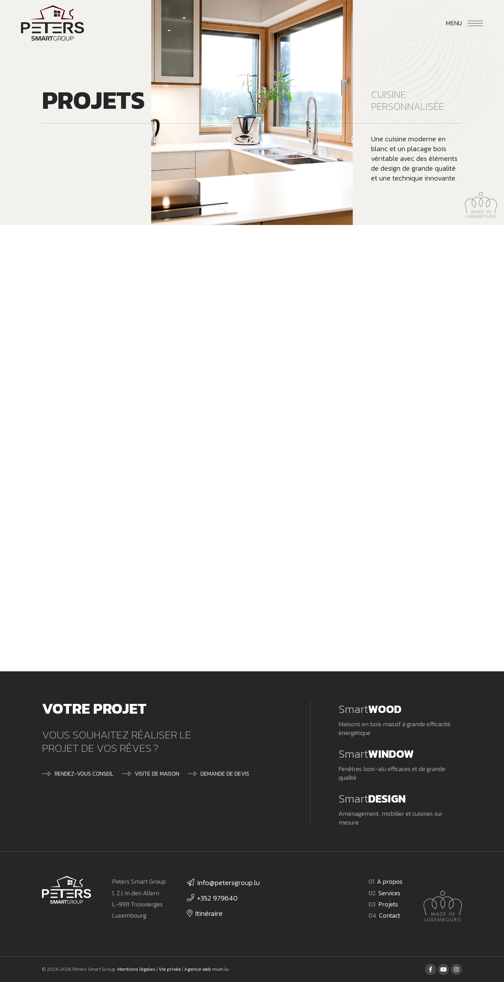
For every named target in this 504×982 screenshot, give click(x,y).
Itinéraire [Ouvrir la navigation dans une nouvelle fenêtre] (209, 913)
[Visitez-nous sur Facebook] (430, 969)
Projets (388, 904)
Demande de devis (225, 773)
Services (389, 893)
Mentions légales (136, 969)
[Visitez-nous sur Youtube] (443, 969)
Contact (389, 915)
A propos (389, 881)
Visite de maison (157, 773)
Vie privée (170, 969)
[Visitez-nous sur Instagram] (456, 969)
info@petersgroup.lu (228, 882)
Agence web (197, 969)
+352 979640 (217, 898)
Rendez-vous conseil (84, 773)
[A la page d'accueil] (52, 23)
